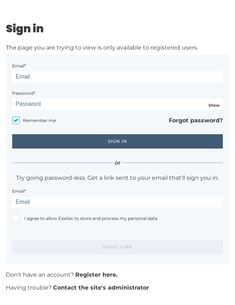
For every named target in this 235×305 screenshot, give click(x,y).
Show (214, 105)
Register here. (96, 274)
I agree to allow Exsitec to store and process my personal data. (91, 218)
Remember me (39, 120)
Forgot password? (196, 120)
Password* (23, 93)
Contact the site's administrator (101, 287)
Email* (19, 66)
